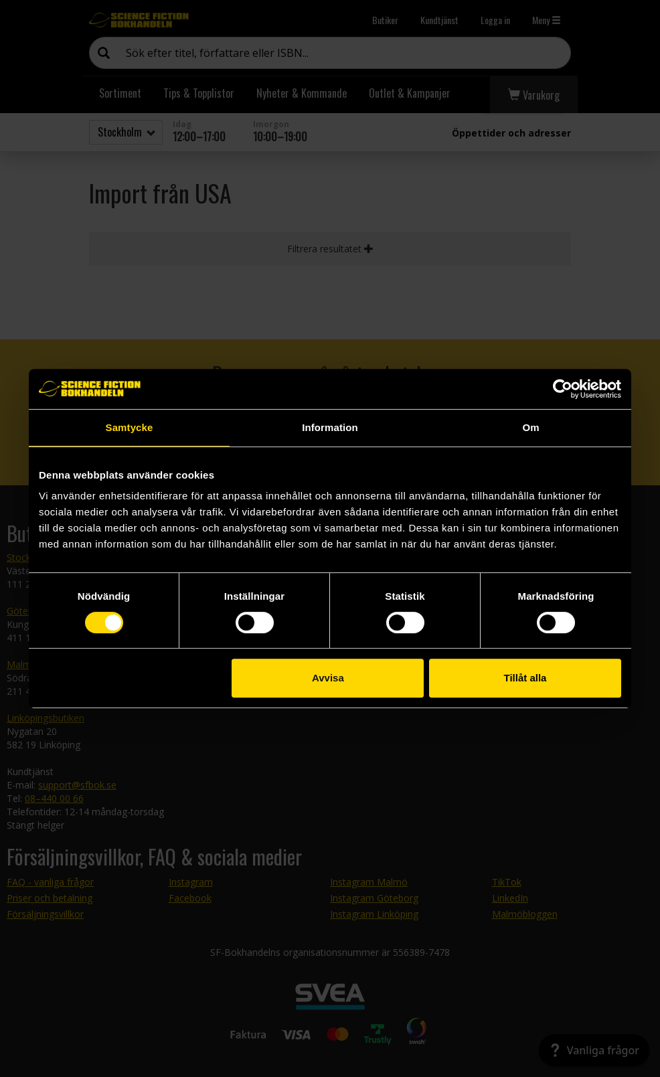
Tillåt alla (524, 677)
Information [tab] (330, 427)
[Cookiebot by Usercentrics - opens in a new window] (562, 389)
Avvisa (328, 677)
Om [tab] (530, 427)
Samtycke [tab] (129, 427)
